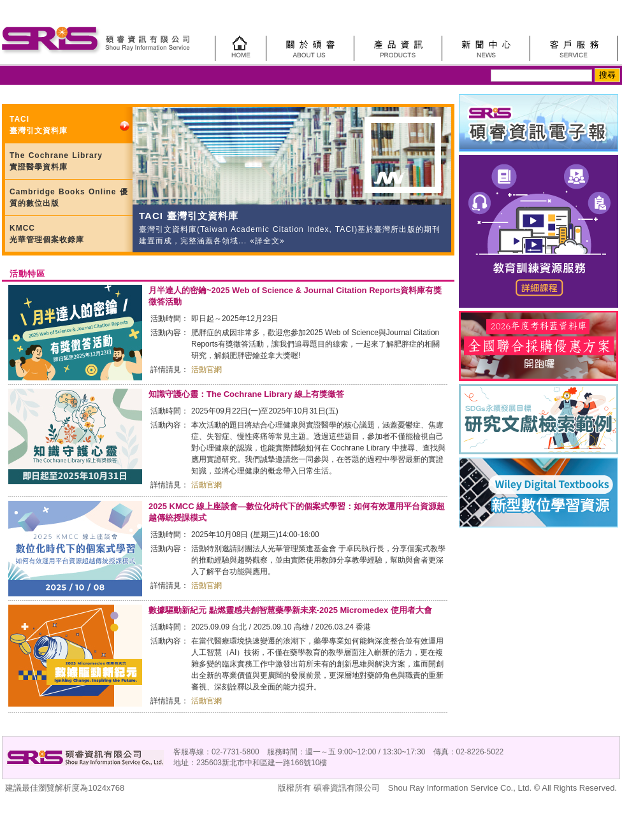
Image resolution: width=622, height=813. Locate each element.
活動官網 (206, 369)
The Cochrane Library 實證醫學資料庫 (56, 161)
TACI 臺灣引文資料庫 (39, 125)
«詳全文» (266, 240)
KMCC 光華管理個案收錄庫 (47, 234)
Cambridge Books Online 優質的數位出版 (69, 197)
